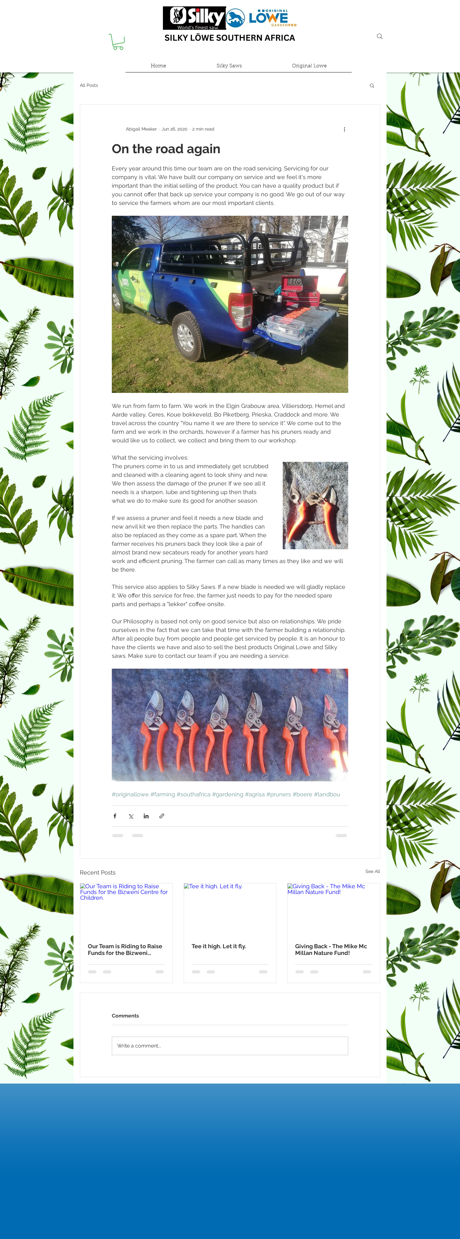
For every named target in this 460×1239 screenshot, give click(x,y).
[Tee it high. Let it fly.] (230, 909)
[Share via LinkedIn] (146, 816)
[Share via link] (162, 816)
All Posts (89, 85)
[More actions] (344, 129)
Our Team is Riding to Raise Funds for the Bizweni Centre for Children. (125, 949)
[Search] (380, 36)
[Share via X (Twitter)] (130, 816)
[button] (118, 42)
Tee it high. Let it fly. (219, 946)
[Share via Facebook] (115, 816)
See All (372, 871)
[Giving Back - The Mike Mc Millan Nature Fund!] (334, 909)
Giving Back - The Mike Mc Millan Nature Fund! (331, 949)
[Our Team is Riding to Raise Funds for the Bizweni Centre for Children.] (126, 909)
